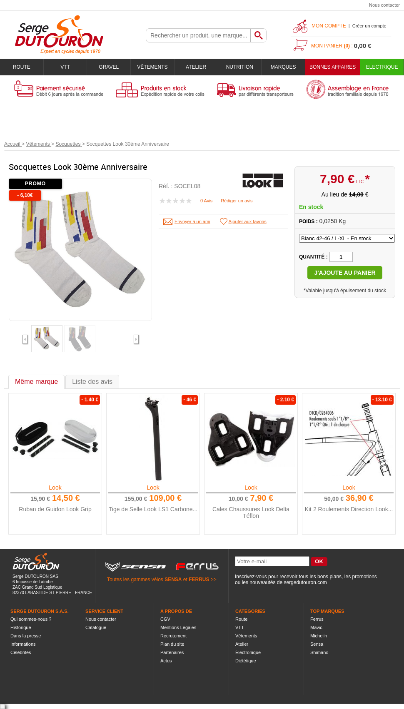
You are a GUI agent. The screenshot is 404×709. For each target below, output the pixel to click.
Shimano (319, 652)
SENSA (173, 579)
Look (55, 487)
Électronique (248, 652)
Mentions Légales (178, 627)
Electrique (382, 67)
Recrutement (173, 635)
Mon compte (329, 26)
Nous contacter (384, 4)
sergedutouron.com (305, 582)
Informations (23, 644)
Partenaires (172, 652)
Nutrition (239, 67)
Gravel (109, 67)
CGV (165, 619)
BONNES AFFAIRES (332, 67)
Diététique (245, 660)
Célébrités (20, 652)
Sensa (316, 644)
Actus (166, 660)
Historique (20, 627)
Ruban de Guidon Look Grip (55, 509)
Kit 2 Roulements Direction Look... (349, 509)
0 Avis (206, 200)
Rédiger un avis (236, 200)
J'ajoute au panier (344, 272)
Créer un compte (369, 25)
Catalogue (95, 627)
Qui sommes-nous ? (30, 619)
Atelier (196, 67)
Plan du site (172, 644)
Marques (283, 67)
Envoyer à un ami (192, 221)
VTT (65, 67)
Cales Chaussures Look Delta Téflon (250, 512)
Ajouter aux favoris (248, 221)
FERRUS (199, 579)
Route (21, 67)
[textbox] (198, 35)
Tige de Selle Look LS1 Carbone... (153, 509)
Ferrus (317, 619)
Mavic (316, 627)
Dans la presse (25, 635)
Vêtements (152, 67)
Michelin (318, 635)
